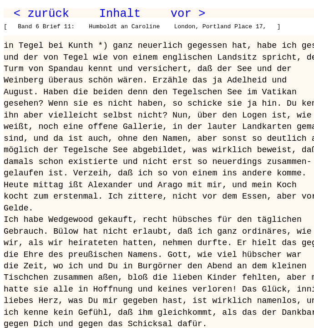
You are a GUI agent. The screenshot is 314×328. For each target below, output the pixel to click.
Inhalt (120, 13)
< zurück (41, 13)
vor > (188, 13)
